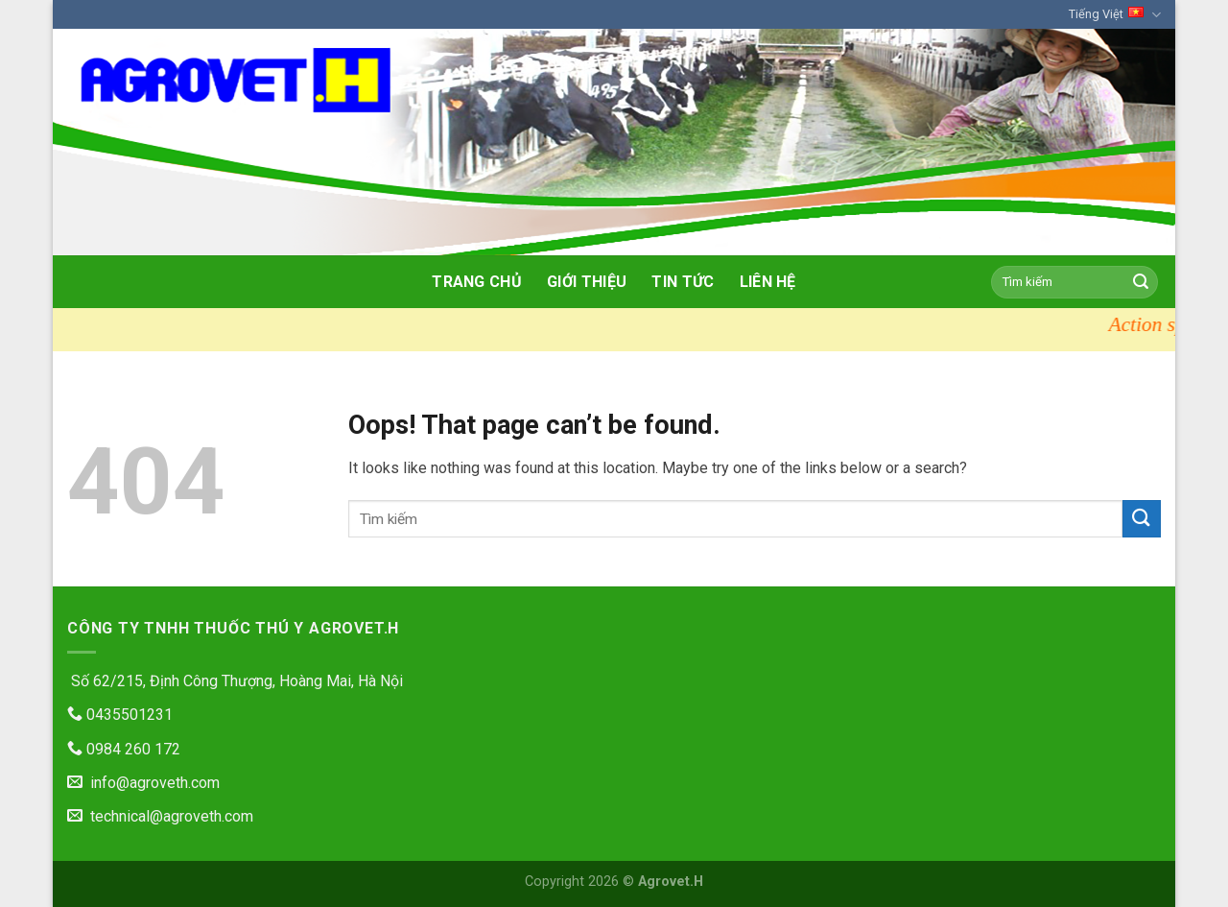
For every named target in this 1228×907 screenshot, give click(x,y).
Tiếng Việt (1115, 15)
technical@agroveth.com (160, 816)
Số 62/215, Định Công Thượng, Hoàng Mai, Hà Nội (235, 681)
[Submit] (1140, 282)
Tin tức (682, 282)
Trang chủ (477, 282)
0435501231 (120, 714)
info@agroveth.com (143, 783)
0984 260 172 (123, 749)
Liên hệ (768, 282)
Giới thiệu (586, 282)
